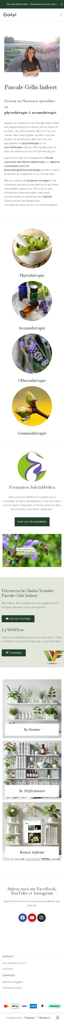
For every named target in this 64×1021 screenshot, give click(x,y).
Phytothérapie (32, 275)
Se (32, 730)
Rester (32, 852)
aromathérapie (44, 112)
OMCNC (47, 196)
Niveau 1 (29, 1017)
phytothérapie (16, 112)
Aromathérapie (32, 328)
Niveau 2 (44, 1017)
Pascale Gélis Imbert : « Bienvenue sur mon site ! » (32, 4)
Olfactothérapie (32, 381)
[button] (5, 550)
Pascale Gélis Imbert (30, 87)
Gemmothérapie (32, 433)
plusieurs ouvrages (38, 180)
